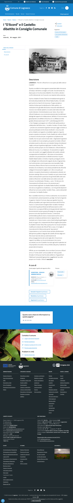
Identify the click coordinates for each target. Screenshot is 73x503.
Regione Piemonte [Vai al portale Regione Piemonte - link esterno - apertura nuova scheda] (8, 1)
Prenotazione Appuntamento (10, 459)
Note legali (5, 473)
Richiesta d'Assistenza (8, 463)
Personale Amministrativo (9, 387)
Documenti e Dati (7, 383)
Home (4, 20)
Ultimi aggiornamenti (8, 480)
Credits (4, 477)
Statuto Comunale (7, 468)
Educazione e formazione (26, 392)
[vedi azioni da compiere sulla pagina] (58, 26)
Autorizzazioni (23, 385)
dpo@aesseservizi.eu (45, 439)
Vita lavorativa (37, 392)
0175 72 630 (8, 424)
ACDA (21, 461)
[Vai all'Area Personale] (60, 1)
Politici (4, 390)
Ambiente (22, 378)
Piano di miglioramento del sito (10, 454)
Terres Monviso (40, 450)
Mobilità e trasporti (38, 378)
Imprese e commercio (39, 376)
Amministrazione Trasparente (10, 450)
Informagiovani (52, 399)
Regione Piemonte (24, 450)
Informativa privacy (7, 470)
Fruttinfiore (23, 457)
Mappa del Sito (6, 484)
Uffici (4, 380)
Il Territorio (62, 380)
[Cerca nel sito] (67, 8)
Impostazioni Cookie (8, 475)
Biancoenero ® (42, 499)
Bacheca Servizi (7, 466)
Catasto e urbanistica (25, 387)
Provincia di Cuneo (24, 452)
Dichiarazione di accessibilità (9, 452)
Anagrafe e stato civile (25, 380)
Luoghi (61, 378)
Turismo (36, 390)
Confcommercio (40, 461)
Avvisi (50, 412)
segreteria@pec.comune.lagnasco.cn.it (15, 429)
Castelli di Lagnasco (25, 454)
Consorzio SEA (23, 459)
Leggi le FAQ (6, 457)
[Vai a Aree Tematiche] (44, 1)
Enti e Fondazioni (7, 385)
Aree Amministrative (8, 378)
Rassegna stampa (53, 390)
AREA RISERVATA (35, 501)
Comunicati (51, 410)
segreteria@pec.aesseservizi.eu (47, 441)
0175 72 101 (8, 422)
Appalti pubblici (23, 383)
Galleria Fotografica (64, 383)
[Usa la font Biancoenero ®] (29, 1)
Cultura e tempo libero (25, 390)
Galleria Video (63, 385)
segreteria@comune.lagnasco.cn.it (39, 283)
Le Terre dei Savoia (41, 457)
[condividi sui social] (58, 23)
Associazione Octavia (42, 452)
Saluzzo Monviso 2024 (42, 459)
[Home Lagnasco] (18, 8)
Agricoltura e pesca (24, 376)
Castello (51, 383)
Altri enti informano (53, 396)
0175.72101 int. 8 (41, 280)
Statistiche (5, 482)
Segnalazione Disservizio (9, 461)
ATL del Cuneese (41, 454)
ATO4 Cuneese (23, 463)
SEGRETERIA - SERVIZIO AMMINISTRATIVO (37, 273)
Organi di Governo (7, 376)
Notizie (14, 20)
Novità (9, 20)
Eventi (61, 376)
